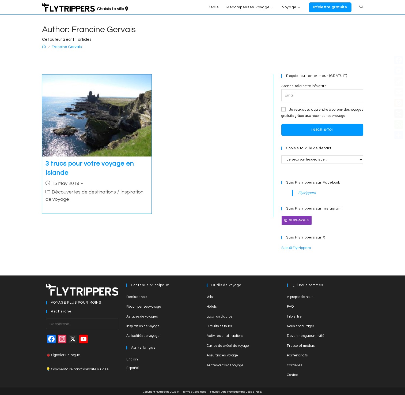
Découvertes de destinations (84, 192)
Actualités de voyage (143, 335)
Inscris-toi (322, 130)
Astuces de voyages (142, 316)
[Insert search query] (82, 323)
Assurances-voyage (222, 355)
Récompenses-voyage (143, 306)
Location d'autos (219, 316)
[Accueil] (44, 47)
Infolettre (294, 316)
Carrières (294, 364)
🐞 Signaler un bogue (63, 354)
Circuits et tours (219, 325)
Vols (210, 296)
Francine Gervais (67, 47)
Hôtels (212, 306)
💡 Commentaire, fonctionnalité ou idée (77, 368)
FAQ (290, 306)
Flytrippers (306, 193)
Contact (293, 374)
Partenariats (297, 355)
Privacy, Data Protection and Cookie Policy (236, 391)
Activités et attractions (225, 335)
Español (132, 367)
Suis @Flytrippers (295, 247)
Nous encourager (300, 325)
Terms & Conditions (194, 391)
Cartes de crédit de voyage (228, 345)
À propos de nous (300, 296)
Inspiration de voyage (143, 325)
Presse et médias (301, 345)
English (132, 358)
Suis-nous (296, 220)
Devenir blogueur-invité (305, 335)
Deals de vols (136, 296)
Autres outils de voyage (225, 364)
